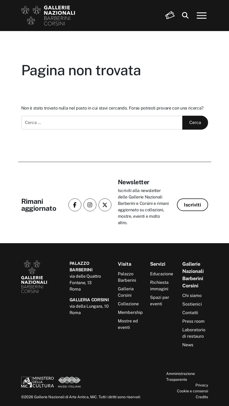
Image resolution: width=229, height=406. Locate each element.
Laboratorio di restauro (193, 333)
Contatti (190, 312)
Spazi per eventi (159, 300)
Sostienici (192, 304)
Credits (202, 396)
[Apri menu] (201, 15)
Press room (193, 321)
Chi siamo (192, 295)
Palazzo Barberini (127, 277)
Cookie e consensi (192, 391)
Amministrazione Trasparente (180, 376)
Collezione (128, 303)
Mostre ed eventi (128, 324)
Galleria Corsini (126, 292)
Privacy (201, 385)
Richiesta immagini (159, 285)
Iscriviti (192, 205)
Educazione (161, 273)
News (187, 344)
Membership (130, 312)
